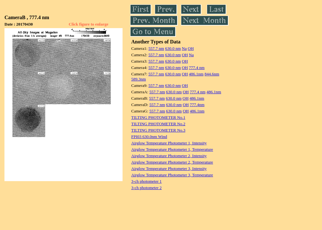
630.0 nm (173, 48)
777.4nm (197, 104)
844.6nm (212, 74)
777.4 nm (197, 67)
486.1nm (196, 74)
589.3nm (138, 79)
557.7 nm (156, 48)
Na (184, 48)
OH (191, 48)
